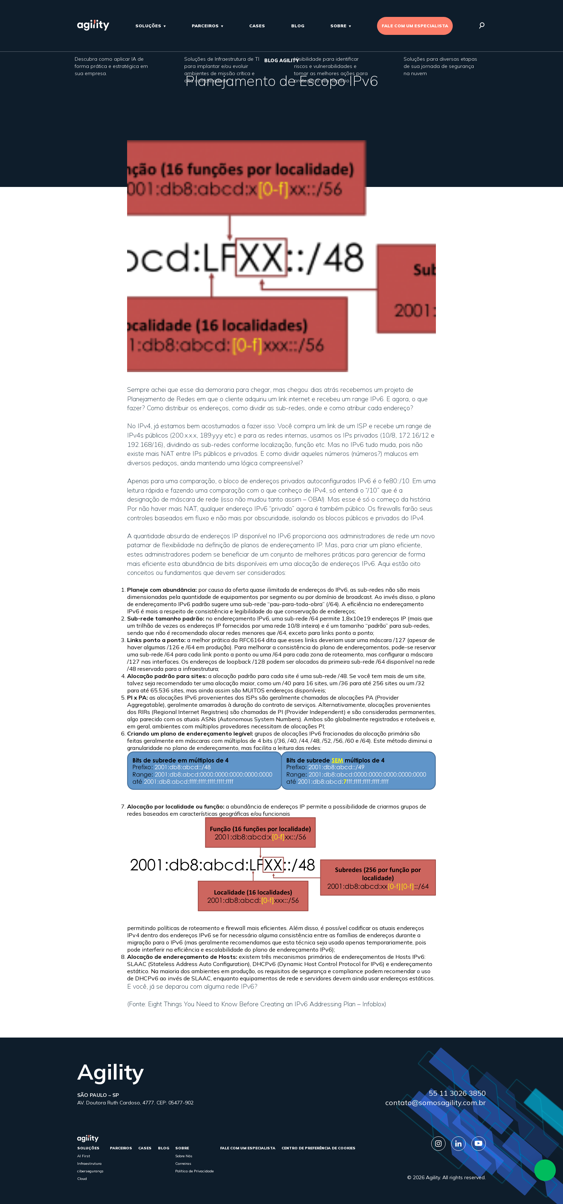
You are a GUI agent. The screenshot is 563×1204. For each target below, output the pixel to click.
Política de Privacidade (194, 1171)
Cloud (82, 1178)
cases (257, 25)
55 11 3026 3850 (457, 1093)
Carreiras (183, 1163)
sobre (338, 25)
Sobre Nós (183, 1156)
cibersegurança (90, 1171)
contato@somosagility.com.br (435, 1102)
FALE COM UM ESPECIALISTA (415, 25)
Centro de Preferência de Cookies (318, 1148)
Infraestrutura (89, 1163)
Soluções (148, 25)
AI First (83, 1156)
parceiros (205, 25)
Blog (297, 25)
